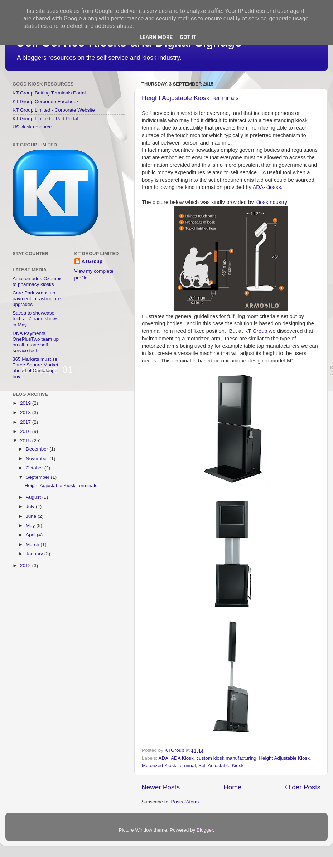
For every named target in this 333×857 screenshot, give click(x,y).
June (32, 516)
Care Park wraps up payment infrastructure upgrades (37, 298)
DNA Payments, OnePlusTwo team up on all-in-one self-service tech (36, 342)
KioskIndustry (271, 202)
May (31, 525)
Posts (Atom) (185, 801)
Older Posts (302, 787)
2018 (26, 412)
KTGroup (92, 261)
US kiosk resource (32, 127)
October (35, 468)
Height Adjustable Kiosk (284, 758)
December (37, 449)
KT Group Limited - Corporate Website (54, 110)
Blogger (205, 830)
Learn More (156, 37)
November (37, 458)
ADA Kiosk (182, 758)
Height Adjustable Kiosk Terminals (190, 98)
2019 (26, 403)
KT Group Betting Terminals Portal (49, 93)
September (38, 477)
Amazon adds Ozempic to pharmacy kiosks (38, 281)
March (33, 544)
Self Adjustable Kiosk (220, 765)
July (31, 506)
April (31, 534)
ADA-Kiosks (266, 187)
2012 (26, 565)
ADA (164, 758)
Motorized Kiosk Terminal (169, 765)
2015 (26, 440)
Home (232, 787)
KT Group (255, 331)
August (34, 497)
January (35, 553)
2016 (26, 431)
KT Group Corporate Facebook (46, 101)
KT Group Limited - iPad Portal (45, 118)
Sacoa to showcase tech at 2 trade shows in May (35, 318)
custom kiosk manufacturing (226, 758)
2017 (26, 422)
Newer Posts (160, 787)
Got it (188, 37)
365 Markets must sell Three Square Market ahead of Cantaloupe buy (36, 367)
